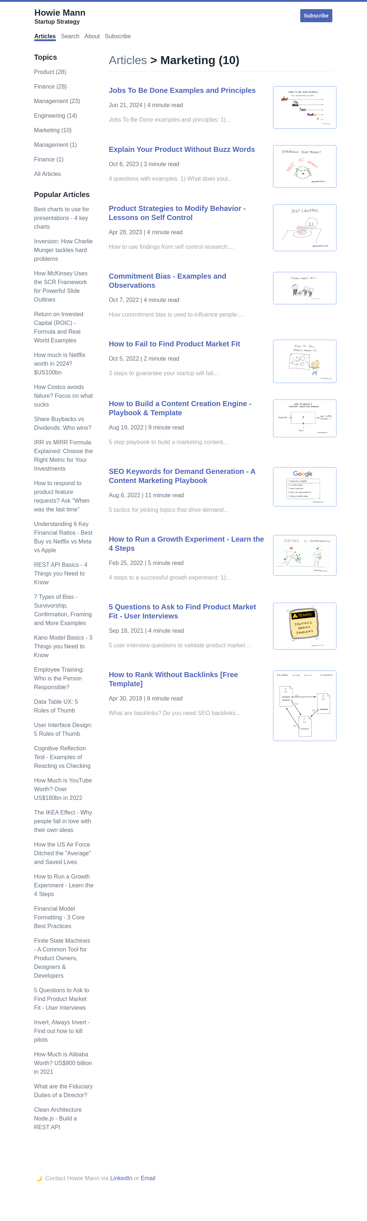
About (92, 36)
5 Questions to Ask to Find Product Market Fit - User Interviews (61, 999)
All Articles (47, 174)
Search (70, 36)
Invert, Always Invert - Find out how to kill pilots (62, 1031)
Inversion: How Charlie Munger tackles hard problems (63, 250)
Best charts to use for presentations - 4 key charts (61, 218)
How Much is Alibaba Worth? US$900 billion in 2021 (63, 1063)
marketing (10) (53, 130)
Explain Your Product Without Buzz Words (182, 149)
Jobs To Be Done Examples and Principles (182, 90)
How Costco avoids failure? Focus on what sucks (63, 396)
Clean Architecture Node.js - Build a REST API (58, 1118)
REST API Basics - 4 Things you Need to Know (60, 573)
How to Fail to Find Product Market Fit (174, 344)
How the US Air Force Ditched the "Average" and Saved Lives (62, 853)
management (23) (57, 101)
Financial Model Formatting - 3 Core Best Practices (59, 917)
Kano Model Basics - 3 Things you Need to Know (63, 646)
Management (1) (55, 145)
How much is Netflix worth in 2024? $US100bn (59, 364)
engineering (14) (55, 116)
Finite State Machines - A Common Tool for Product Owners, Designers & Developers (62, 958)
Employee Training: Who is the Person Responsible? (59, 678)
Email (148, 1178)
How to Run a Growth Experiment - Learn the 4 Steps (63, 885)
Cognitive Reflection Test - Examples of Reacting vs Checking (62, 757)
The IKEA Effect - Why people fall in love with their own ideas (63, 821)
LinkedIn (121, 1178)
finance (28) (50, 86)
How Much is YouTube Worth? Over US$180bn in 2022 (63, 789)
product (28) (50, 72)
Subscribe (316, 16)
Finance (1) (48, 159)
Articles (45, 36)
